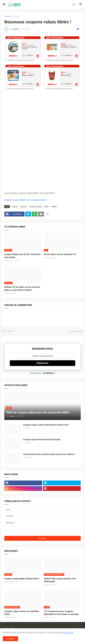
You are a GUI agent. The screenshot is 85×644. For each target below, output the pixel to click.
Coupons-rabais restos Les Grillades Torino (21, 612)
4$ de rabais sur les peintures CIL (60, 254)
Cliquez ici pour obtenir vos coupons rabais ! (25, 200)
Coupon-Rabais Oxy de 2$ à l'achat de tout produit (22, 255)
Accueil (7, 16)
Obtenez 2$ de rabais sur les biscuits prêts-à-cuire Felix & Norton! (22, 288)
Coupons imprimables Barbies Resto (21, 578)
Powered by (42, 373)
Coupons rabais (35, 207)
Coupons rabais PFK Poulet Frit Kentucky (41, 439)
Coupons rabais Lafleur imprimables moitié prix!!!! (46, 425)
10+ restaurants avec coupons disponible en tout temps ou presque (61, 612)
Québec (54, 207)
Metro (46, 207)
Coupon (16, 16)
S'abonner (43, 363)
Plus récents (8, 331)
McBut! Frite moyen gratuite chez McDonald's (60, 580)
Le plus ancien (75, 331)
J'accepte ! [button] (10, 639)
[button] (4, 4)
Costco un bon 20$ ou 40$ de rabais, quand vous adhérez (49, 454)
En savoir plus (67, 632)
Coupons (23, 207)
